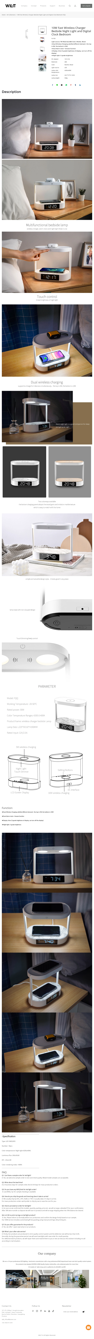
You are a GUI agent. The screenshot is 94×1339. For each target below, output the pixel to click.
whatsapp (66, 85)
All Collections (11, 15)
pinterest (71, 85)
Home (3, 15)
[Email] (71, 1312)
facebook (52, 85)
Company (24, 6)
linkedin (80, 85)
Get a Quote (86, 6)
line (57, 85)
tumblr (75, 85)
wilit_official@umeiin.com (9, 1320)
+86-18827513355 (7, 1323)
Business (62, 6)
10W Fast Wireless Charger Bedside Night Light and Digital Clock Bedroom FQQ (41, 15)
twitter (62, 85)
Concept (34, 6)
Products (43, 6)
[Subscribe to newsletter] (83, 1312)
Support (52, 6)
